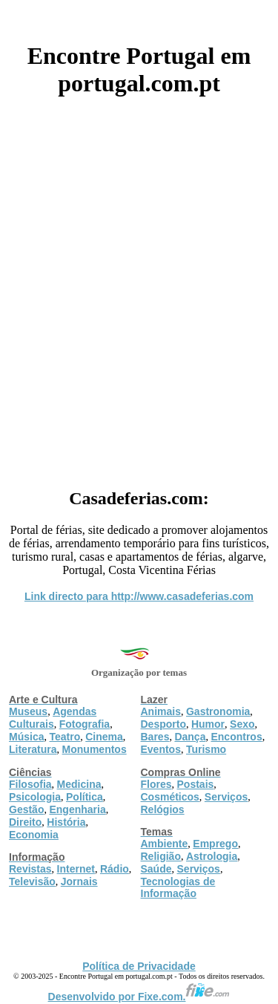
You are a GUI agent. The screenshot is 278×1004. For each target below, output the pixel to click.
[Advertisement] (139, 287)
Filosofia (30, 784)
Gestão (26, 809)
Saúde (156, 869)
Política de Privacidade (139, 966)
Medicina (79, 784)
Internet (76, 869)
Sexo (242, 724)
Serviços (226, 797)
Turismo (206, 749)
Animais (161, 711)
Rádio (114, 869)
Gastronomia (218, 711)
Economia (34, 835)
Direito (25, 822)
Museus (28, 711)
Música (26, 737)
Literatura (33, 749)
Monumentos (94, 749)
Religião (161, 856)
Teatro (64, 737)
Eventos (161, 749)
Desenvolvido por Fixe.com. (139, 997)
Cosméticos (170, 797)
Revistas (30, 869)
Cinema (104, 737)
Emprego (215, 844)
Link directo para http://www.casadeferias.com (139, 596)
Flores (156, 784)
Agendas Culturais (52, 717)
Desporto (163, 724)
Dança (189, 737)
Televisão (32, 881)
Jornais (79, 881)
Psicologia (35, 797)
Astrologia (211, 856)
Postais (195, 784)
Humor (208, 724)
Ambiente (164, 844)
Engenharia (77, 809)
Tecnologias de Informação (178, 887)
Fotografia (84, 724)
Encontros (236, 737)
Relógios (163, 809)
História (66, 822)
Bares (155, 737)
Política (84, 797)
